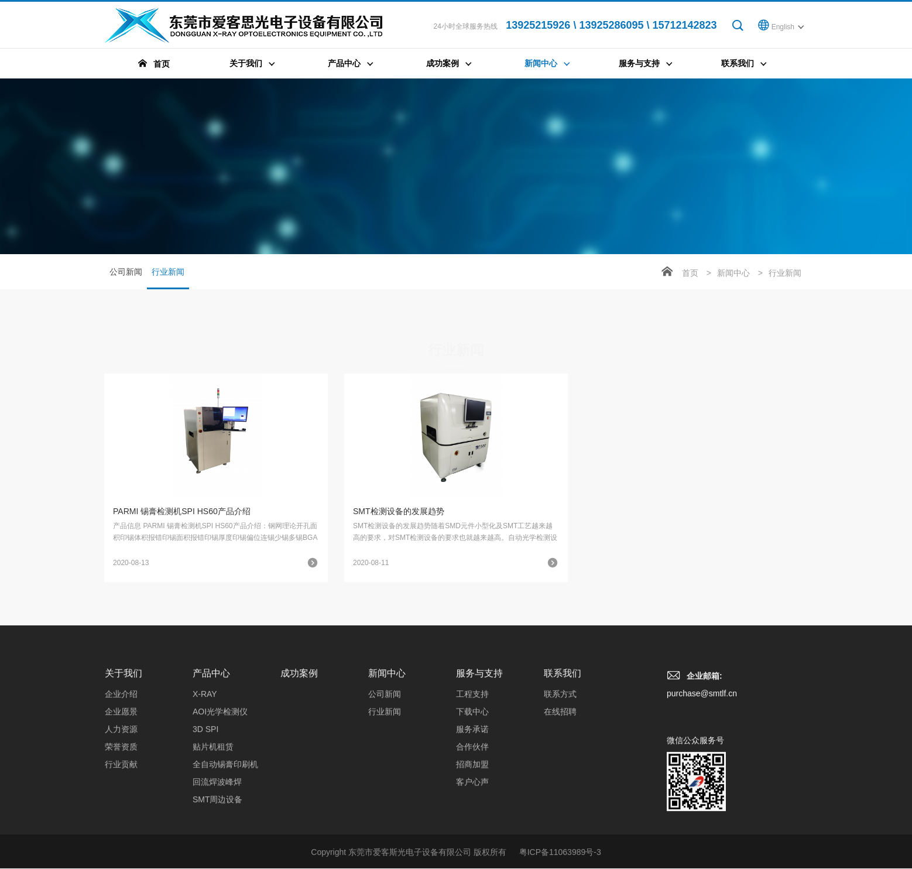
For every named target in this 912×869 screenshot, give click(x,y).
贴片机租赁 (213, 834)
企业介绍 (121, 781)
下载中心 (472, 799)
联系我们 (562, 761)
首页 (690, 273)
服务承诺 (472, 817)
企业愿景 (121, 799)
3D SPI (205, 817)
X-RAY (205, 781)
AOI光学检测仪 (220, 799)
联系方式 (560, 781)
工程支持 (472, 781)
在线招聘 (560, 799)
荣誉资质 (121, 834)
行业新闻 (168, 278)
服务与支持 (479, 761)
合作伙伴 (472, 834)
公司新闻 (125, 271)
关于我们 (123, 761)
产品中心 (211, 761)
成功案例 (299, 761)
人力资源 (121, 817)
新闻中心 (733, 273)
